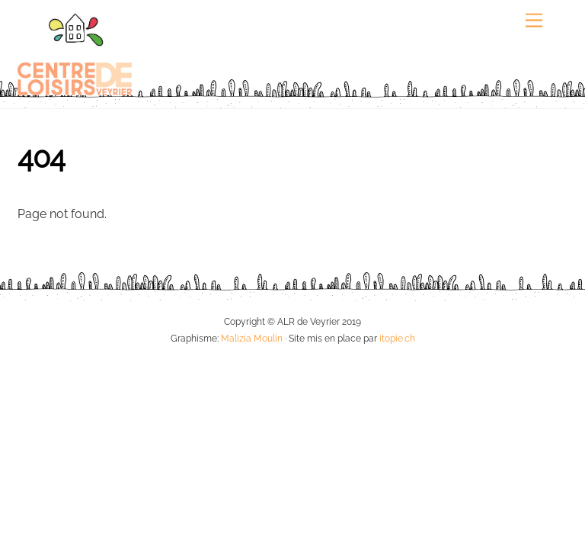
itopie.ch (397, 338)
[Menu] (534, 21)
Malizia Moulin (252, 338)
